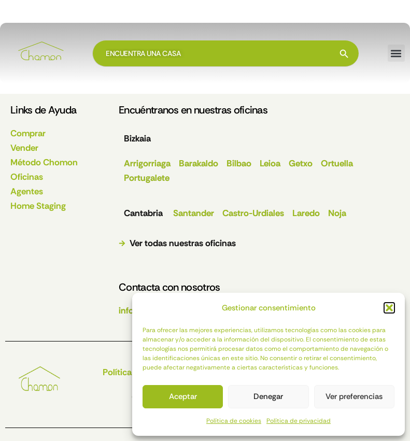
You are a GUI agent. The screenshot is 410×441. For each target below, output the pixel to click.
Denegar (268, 396)
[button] (389, 308)
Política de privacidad (298, 421)
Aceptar (183, 396)
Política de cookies (233, 421)
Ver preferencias (354, 396)
